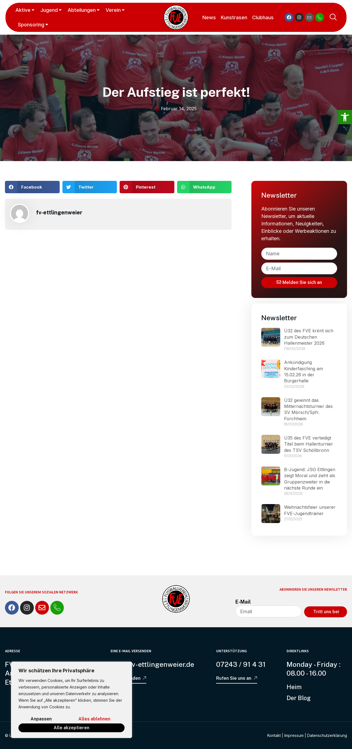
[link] (345, 117)
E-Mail (243, 602)
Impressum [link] (294, 735)
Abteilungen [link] (84, 10)
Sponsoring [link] (33, 24)
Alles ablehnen (94, 719)
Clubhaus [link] (263, 17)
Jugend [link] (51, 10)
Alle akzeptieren (71, 727)
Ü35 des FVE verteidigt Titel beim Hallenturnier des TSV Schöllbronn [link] (308, 444)
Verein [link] (116, 10)
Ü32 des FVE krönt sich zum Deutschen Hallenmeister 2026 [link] (308, 337)
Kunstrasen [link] (234, 17)
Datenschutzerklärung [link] (327, 735)
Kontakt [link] (274, 735)
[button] (32, 187)
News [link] (209, 17)
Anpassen (41, 719)
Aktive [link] (25, 10)
